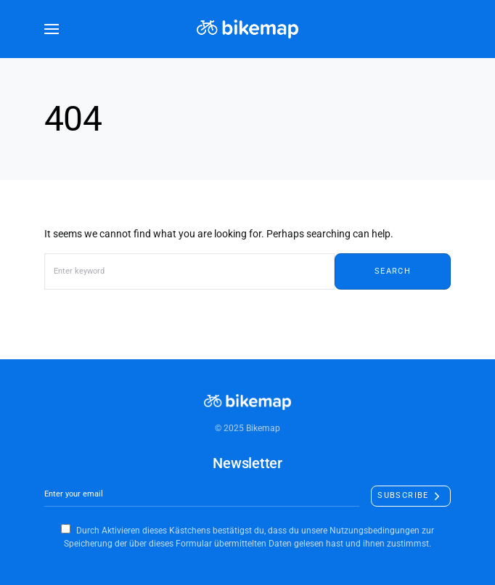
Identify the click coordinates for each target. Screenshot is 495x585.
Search (393, 271)
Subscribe (402, 495)
